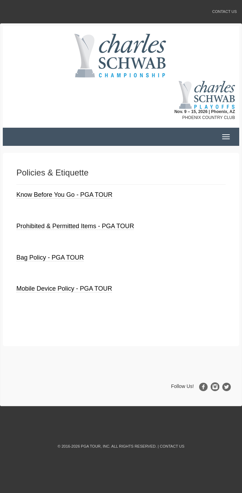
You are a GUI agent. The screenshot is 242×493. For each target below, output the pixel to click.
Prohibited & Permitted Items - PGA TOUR (75, 226)
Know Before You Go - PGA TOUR (64, 194)
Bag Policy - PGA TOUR (50, 257)
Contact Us (224, 11)
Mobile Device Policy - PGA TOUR (64, 288)
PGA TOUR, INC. (96, 446)
